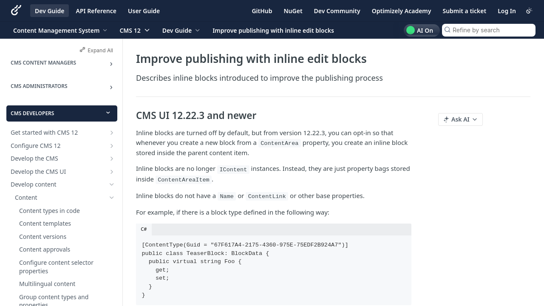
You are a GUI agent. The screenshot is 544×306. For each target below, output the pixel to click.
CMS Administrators (39, 86)
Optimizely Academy (401, 11)
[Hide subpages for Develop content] (111, 184)
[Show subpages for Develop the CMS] (111, 158)
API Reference (96, 11)
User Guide (144, 11)
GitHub (262, 11)
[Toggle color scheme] (529, 10)
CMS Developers (32, 113)
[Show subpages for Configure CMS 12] (111, 145)
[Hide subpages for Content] (111, 197)
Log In (507, 11)
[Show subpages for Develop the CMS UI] (111, 171)
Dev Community (337, 11)
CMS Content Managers (43, 62)
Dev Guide (49, 11)
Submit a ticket (464, 11)
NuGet (293, 11)
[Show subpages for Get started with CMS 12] (111, 132)
